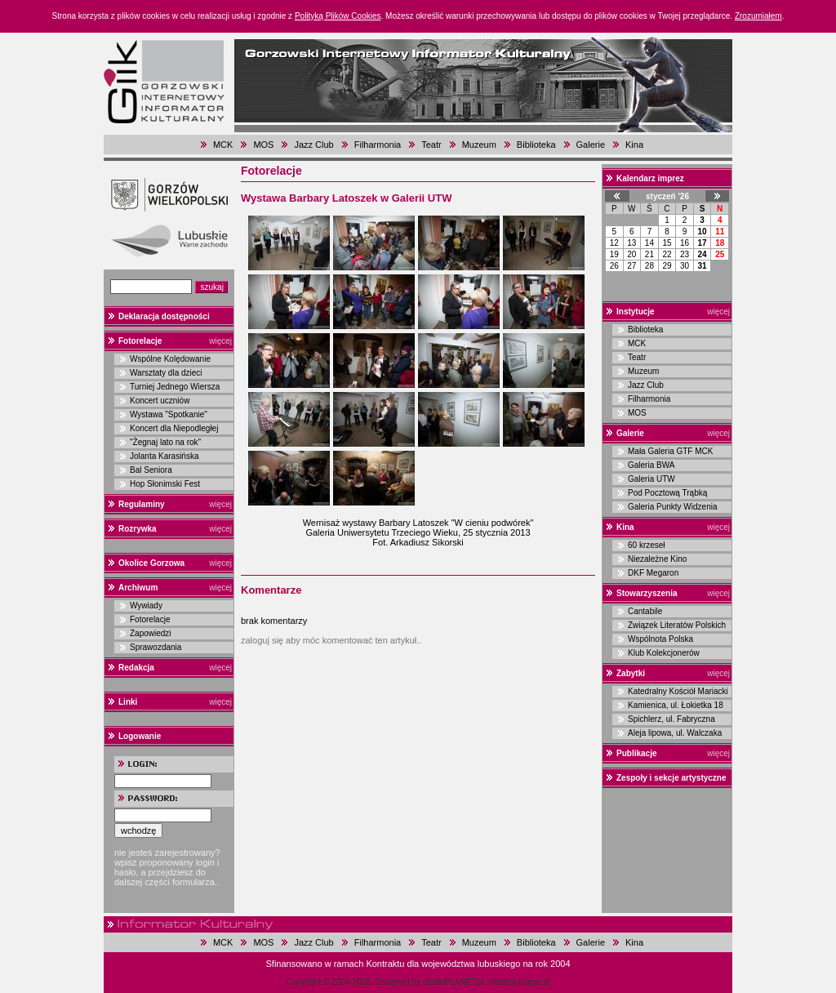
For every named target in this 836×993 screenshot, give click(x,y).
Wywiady (146, 605)
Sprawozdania (155, 647)
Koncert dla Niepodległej (174, 428)
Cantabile (645, 611)
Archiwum (138, 587)
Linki (127, 701)
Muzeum (479, 144)
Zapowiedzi (150, 633)
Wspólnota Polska (660, 639)
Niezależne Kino (657, 558)
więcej (220, 340)
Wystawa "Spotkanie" (168, 414)
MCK (223, 144)
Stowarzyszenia (646, 593)
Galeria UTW (651, 478)
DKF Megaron (653, 572)
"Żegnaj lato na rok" (165, 442)
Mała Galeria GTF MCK (670, 451)
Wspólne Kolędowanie (170, 358)
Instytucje (635, 311)
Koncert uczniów (159, 400)
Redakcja (136, 667)
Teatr (431, 144)
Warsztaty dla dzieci (166, 372)
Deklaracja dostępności (164, 316)
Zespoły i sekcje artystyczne (671, 777)
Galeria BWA (651, 465)
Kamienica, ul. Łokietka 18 (675, 705)
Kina (634, 144)
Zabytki (630, 673)
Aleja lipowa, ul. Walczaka (675, 732)
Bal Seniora (151, 469)
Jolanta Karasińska (164, 456)
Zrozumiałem (758, 15)
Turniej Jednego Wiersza (175, 386)
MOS (263, 144)
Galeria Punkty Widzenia (673, 506)
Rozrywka (137, 528)
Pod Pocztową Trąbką (667, 492)
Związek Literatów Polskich (677, 625)
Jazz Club (313, 144)
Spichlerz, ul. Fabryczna (671, 719)
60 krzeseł (646, 545)
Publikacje (636, 753)
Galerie (590, 144)
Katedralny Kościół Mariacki (678, 691)
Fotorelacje (140, 340)
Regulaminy (141, 504)
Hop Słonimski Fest (165, 483)
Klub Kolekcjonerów (664, 652)
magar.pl (533, 981)
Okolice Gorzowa (151, 563)
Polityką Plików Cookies (338, 15)
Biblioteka (536, 144)
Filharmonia (377, 144)
